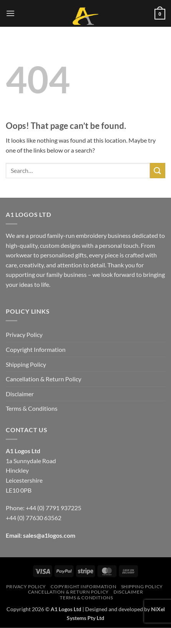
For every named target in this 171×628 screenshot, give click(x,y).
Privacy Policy (24, 334)
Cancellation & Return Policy (43, 378)
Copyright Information (36, 349)
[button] (10, 13)
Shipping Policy (26, 364)
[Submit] (157, 170)
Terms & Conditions (32, 408)
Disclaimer (20, 393)
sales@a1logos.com (49, 535)
